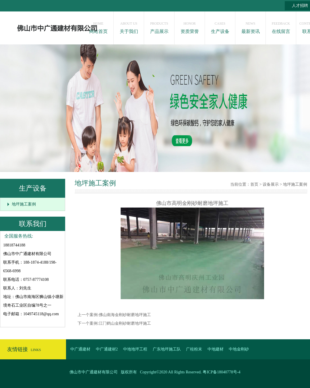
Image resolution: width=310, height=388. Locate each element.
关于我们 (129, 26)
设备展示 (271, 184)
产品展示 (159, 26)
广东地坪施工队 (167, 349)
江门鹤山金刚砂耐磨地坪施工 (125, 323)
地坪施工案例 (24, 204)
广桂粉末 (194, 349)
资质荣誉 (190, 26)
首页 (254, 184)
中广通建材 (80, 349)
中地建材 (216, 349)
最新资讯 (250, 26)
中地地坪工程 (135, 349)
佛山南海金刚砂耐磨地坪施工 (125, 315)
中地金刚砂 (239, 349)
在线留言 (281, 26)
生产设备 (220, 26)
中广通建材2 (107, 349)
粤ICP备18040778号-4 (221, 372)
